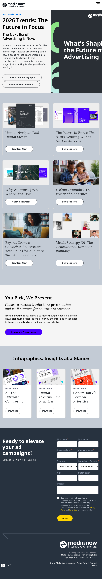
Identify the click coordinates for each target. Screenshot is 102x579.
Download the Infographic (22, 77)
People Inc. (92, 555)
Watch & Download (21, 201)
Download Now (19, 149)
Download (13, 410)
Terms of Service (93, 564)
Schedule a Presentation (21, 84)
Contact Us (73, 510)
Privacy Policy (82, 563)
